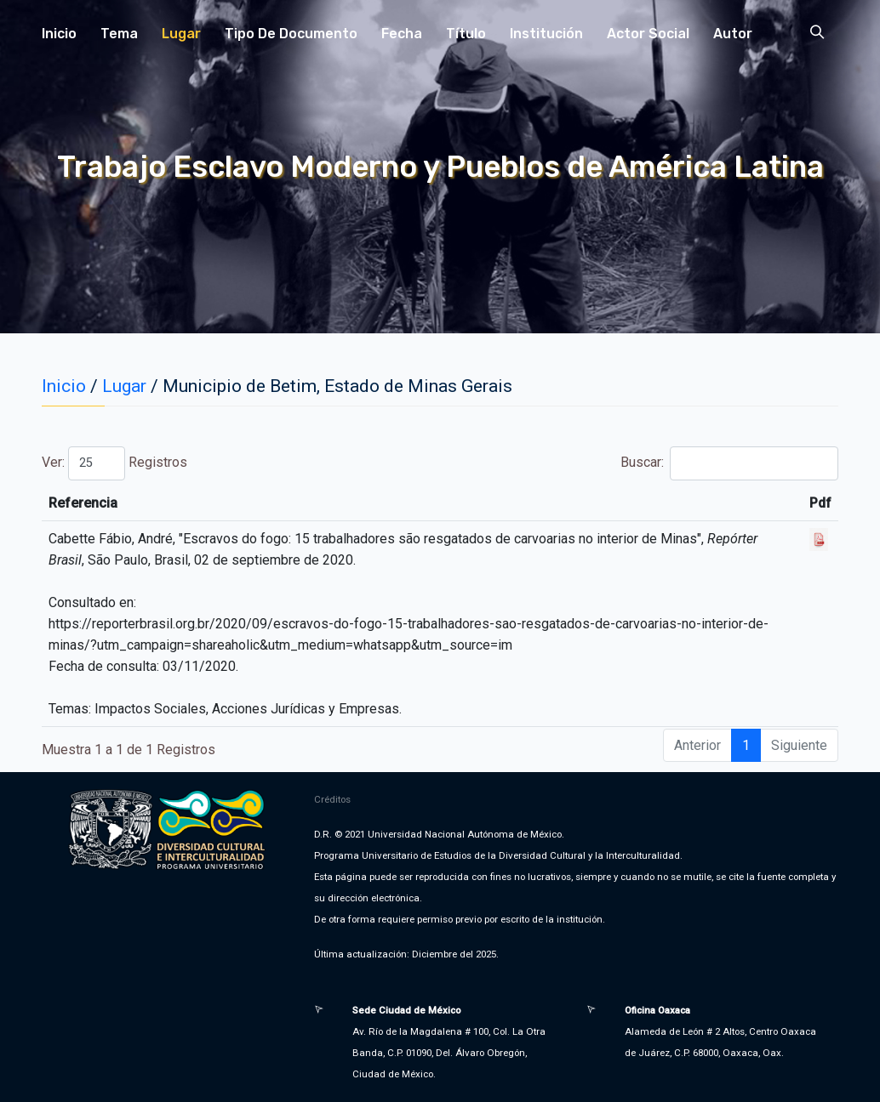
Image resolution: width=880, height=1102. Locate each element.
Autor (732, 34)
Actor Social (648, 34)
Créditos (332, 799)
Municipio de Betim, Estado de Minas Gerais (337, 386)
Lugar (181, 34)
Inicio (59, 34)
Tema (119, 34)
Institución (546, 34)
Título (466, 34)
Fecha (401, 34)
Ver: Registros (114, 463)
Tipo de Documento (291, 34)
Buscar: (729, 463)
